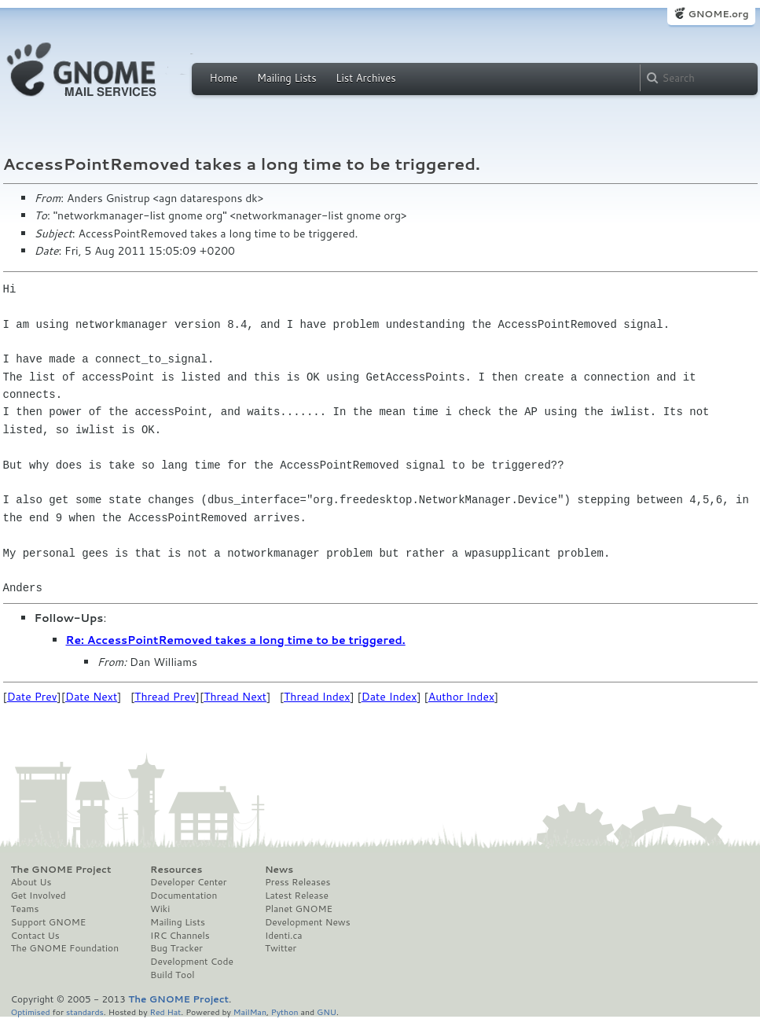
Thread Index (317, 696)
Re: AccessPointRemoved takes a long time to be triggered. (236, 640)
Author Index (461, 696)
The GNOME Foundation (65, 948)
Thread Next (235, 696)
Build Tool (172, 975)
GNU (326, 1011)
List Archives (365, 78)
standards (85, 1011)
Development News (308, 922)
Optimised (30, 1011)
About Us (31, 882)
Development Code (191, 961)
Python (285, 1011)
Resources (176, 869)
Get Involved (38, 895)
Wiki (160, 909)
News (279, 869)
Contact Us (35, 935)
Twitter (280, 948)
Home (224, 78)
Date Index (389, 696)
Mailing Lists (287, 78)
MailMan (249, 1011)
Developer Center (188, 882)
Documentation (183, 895)
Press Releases (297, 882)
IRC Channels (180, 935)
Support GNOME (48, 922)
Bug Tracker (176, 948)
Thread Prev (165, 696)
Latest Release (297, 895)
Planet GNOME (298, 909)
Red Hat (165, 1011)
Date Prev (32, 696)
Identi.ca (284, 935)
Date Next (91, 696)
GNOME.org (718, 13)
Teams (25, 909)
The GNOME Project (61, 869)
